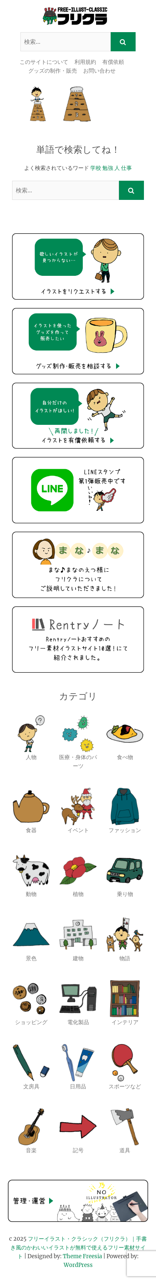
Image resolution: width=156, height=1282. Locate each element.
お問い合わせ (99, 70)
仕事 (126, 168)
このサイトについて (44, 62)
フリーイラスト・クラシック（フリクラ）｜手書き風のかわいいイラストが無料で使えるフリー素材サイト (78, 1247)
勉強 (107, 168)
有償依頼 (113, 62)
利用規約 (85, 62)
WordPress (78, 1265)
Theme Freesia (82, 1256)
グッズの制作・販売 (52, 70)
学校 (95, 168)
